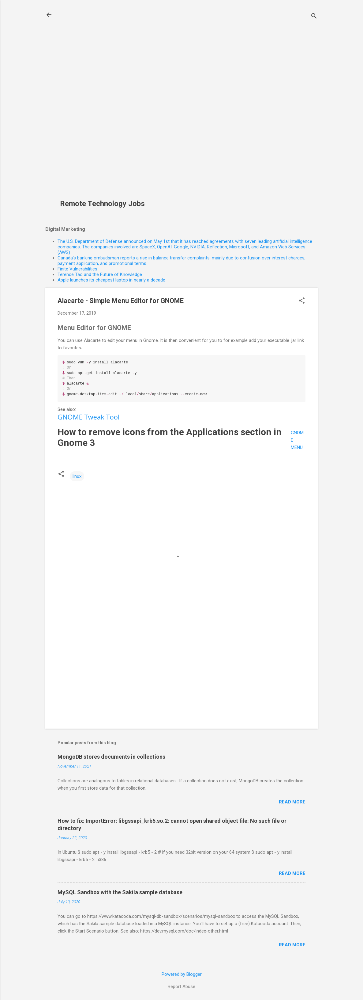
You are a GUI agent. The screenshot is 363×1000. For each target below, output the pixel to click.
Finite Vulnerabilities (77, 269)
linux (77, 476)
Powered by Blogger (182, 974)
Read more (292, 802)
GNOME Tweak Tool (89, 416)
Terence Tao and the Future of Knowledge (100, 274)
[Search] (314, 16)
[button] (301, 301)
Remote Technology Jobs (102, 203)
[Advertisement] (104, 103)
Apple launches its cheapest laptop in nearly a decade (111, 280)
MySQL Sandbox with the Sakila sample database (120, 892)
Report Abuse (181, 986)
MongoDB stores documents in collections (111, 756)
